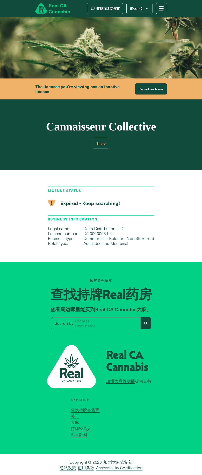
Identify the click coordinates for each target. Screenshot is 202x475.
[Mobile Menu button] (161, 8)
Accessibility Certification (119, 467)
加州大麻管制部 (120, 381)
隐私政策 (68, 467)
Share (101, 143)
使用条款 (86, 467)
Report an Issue (151, 89)
